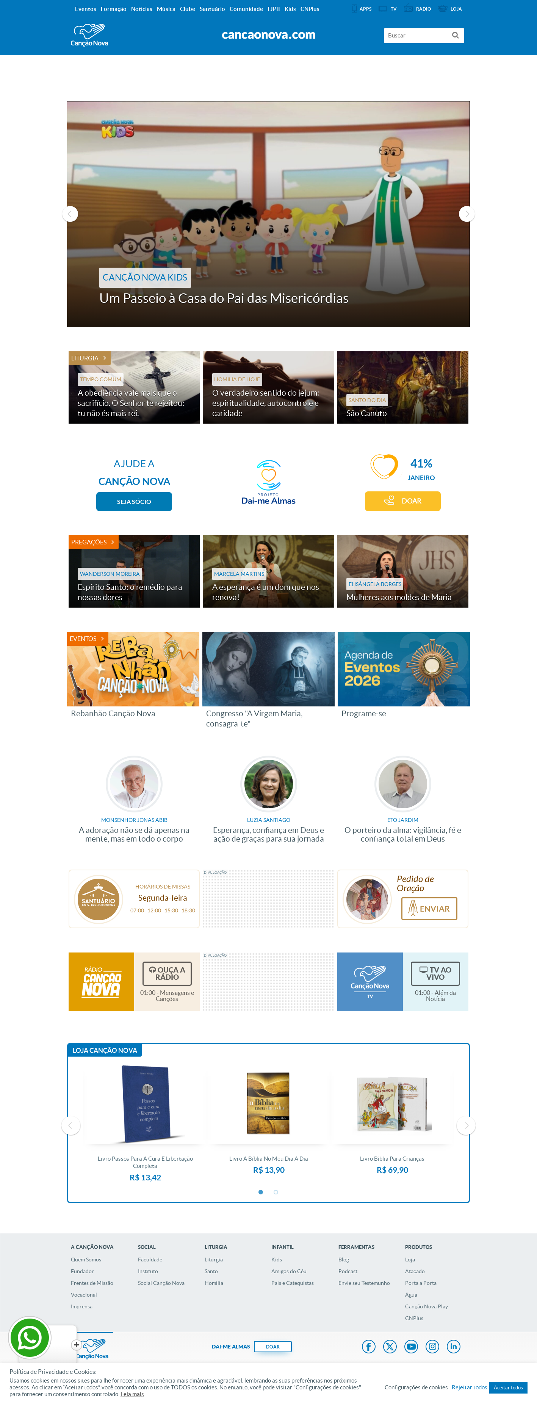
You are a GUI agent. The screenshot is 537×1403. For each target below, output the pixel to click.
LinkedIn (454, 1347)
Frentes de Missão (92, 1283)
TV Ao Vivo (438, 973)
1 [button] (261, 1192)
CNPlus (414, 1318)
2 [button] (276, 1192)
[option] (268, 214)
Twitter (390, 1347)
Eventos (83, 638)
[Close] (57, 1345)
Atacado (415, 1271)
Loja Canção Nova (105, 1050)
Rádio (423, 8)
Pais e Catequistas (292, 1283)
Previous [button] (70, 213)
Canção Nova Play (426, 1306)
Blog (343, 1259)
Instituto (148, 1271)
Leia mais (132, 1394)
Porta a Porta (421, 1283)
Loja (410, 1259)
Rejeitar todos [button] (469, 1387)
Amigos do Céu (289, 1271)
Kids (276, 1259)
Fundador (82, 1271)
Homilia (214, 1283)
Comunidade (246, 9)
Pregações (88, 542)
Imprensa (81, 1306)
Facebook (369, 1347)
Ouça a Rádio (170, 973)
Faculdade (150, 1259)
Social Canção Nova (161, 1283)
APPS (365, 8)
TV (394, 8)
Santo (211, 1271)
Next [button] (466, 213)
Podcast (347, 1271)
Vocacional (84, 1295)
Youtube (411, 1347)
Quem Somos (86, 1259)
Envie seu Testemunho (364, 1283)
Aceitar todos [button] (508, 1388)
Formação (114, 9)
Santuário (212, 9)
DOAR (411, 501)
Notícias (141, 9)
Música (166, 9)
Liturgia (85, 358)
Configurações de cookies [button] (416, 1387)
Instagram (432, 1347)
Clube (187, 9)
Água (411, 1295)
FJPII (274, 9)
